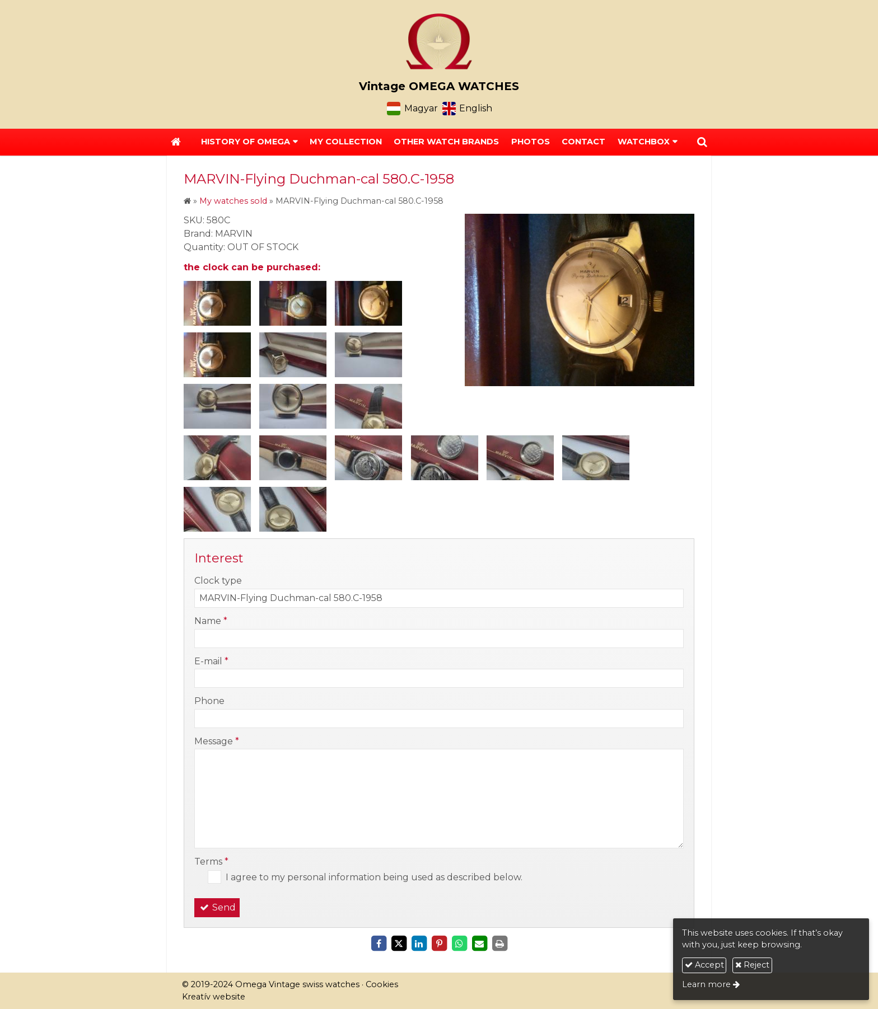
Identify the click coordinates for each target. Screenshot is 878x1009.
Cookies (382, 984)
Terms (211, 861)
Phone (209, 701)
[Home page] (439, 41)
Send (217, 907)
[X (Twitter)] (399, 943)
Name (210, 621)
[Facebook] (378, 943)
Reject (752, 965)
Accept (704, 965)
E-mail (211, 661)
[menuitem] (345, 142)
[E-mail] (479, 943)
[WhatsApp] (459, 943)
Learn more (706, 984)
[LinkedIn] (419, 943)
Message (216, 741)
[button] (702, 142)
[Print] (499, 943)
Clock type (218, 580)
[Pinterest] (439, 943)
